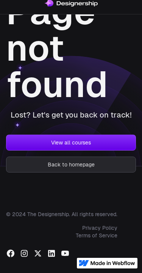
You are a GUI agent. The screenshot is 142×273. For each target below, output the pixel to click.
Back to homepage (71, 165)
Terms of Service (96, 235)
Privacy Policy (99, 228)
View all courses (71, 143)
